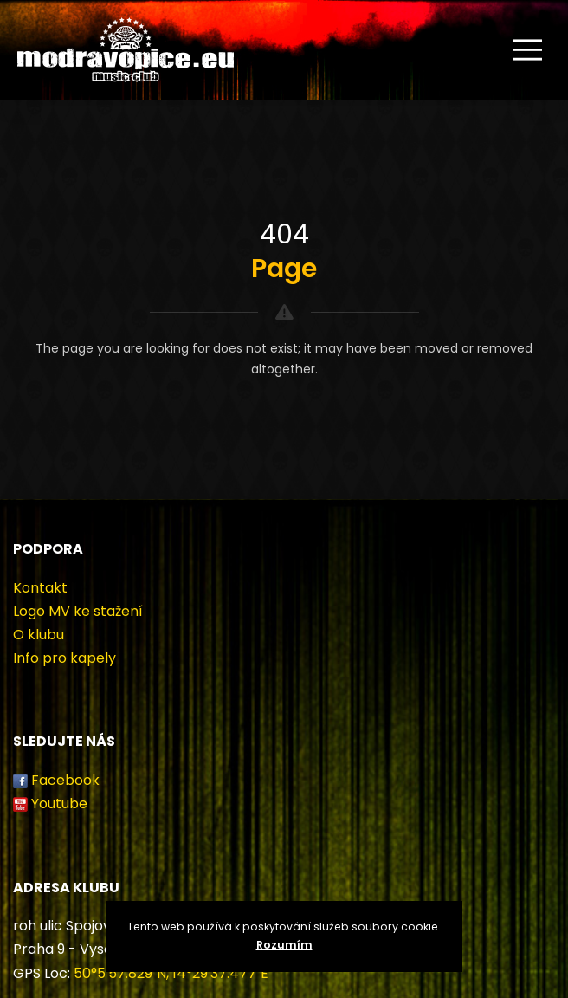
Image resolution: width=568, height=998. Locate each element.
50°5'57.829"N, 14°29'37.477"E (171, 973)
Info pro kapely (64, 658)
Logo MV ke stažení (78, 611)
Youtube (59, 803)
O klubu (38, 635)
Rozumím (284, 944)
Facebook (65, 780)
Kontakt (40, 588)
